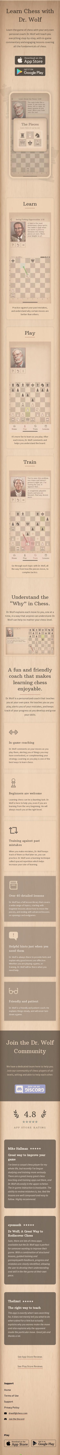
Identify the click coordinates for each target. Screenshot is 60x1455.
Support (8, 1401)
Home (7, 1390)
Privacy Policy (11, 1407)
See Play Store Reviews (30, 1366)
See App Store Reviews (30, 1356)
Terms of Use (11, 1395)
